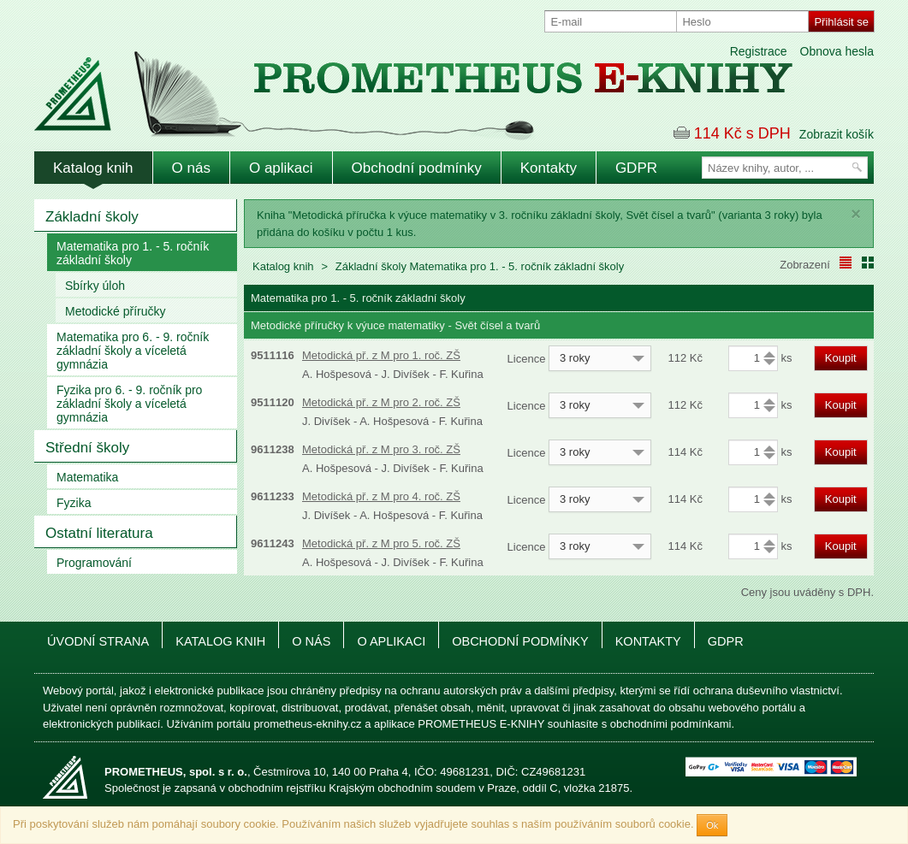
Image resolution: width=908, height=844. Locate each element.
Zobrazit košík (836, 134)
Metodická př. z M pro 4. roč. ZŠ (381, 496)
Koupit (841, 357)
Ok (712, 825)
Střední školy (87, 448)
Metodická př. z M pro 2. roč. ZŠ (381, 402)
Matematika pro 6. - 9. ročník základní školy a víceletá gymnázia (132, 350)
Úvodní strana (98, 641)
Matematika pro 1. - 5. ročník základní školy (132, 253)
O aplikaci (281, 168)
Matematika (87, 477)
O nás (191, 168)
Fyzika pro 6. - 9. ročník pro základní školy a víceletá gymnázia (129, 403)
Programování (94, 563)
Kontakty (548, 168)
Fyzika (73, 503)
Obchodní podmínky (417, 168)
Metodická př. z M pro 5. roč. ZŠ (381, 543)
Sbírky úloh (95, 285)
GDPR (636, 168)
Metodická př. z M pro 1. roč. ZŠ (381, 355)
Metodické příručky (115, 311)
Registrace (758, 51)
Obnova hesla (837, 51)
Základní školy (92, 217)
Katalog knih (93, 168)
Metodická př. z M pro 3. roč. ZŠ (381, 449)
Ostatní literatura (99, 533)
